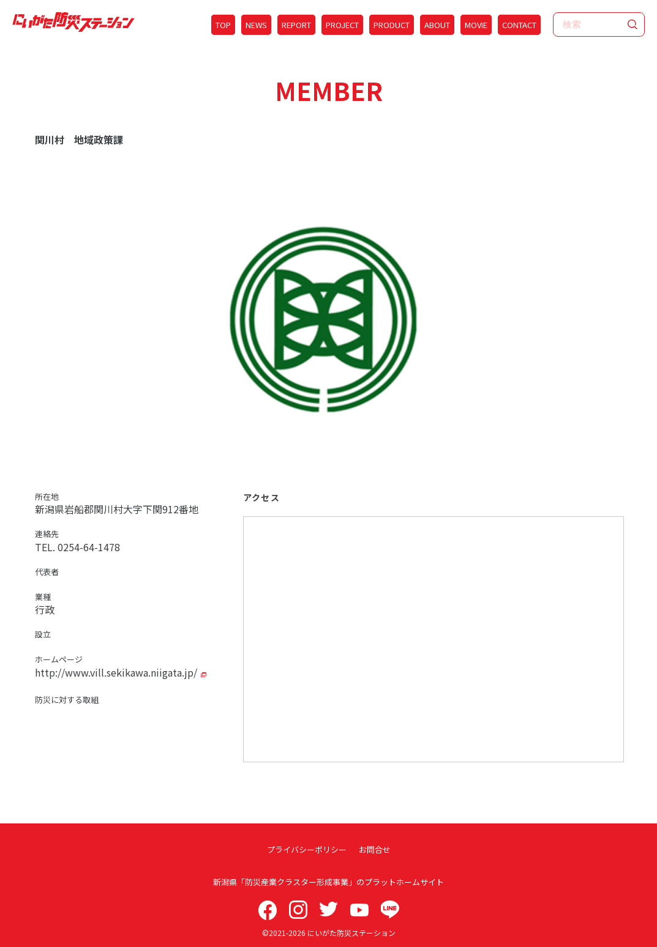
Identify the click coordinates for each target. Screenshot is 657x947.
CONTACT (519, 25)
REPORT (296, 25)
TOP (223, 25)
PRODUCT (392, 25)
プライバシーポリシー (307, 849)
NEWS (256, 25)
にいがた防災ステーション (351, 932)
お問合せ (375, 849)
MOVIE (476, 25)
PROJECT (342, 25)
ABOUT (437, 25)
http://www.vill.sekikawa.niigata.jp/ (116, 672)
